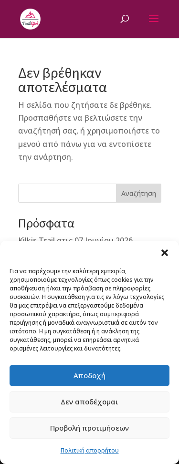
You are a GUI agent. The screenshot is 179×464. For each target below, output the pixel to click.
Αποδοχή (89, 375)
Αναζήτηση (138, 193)
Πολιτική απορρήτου (90, 450)
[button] (164, 253)
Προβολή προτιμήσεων (89, 428)
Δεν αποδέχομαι (89, 401)
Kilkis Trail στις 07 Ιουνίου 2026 (75, 240)
